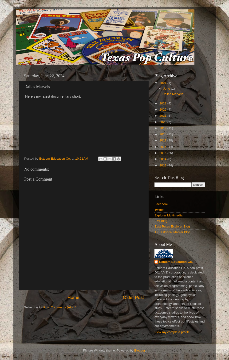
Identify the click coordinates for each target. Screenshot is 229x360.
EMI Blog (160, 221)
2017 (163, 140)
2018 (163, 134)
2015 (163, 153)
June (167, 88)
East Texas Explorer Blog (172, 226)
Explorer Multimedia (168, 215)
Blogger (139, 350)
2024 (163, 83)
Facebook (161, 204)
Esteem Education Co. (176, 262)
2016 (163, 147)
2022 (163, 109)
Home (73, 297)
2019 (163, 128)
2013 (163, 165)
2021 (163, 115)
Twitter (159, 209)
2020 (163, 122)
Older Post (133, 297)
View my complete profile (172, 332)
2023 (163, 103)
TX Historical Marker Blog (172, 232)
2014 (163, 159)
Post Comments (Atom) (59, 307)
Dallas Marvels (172, 94)
